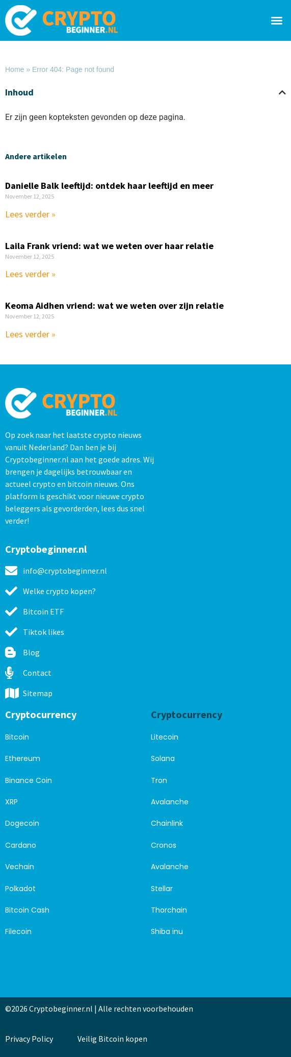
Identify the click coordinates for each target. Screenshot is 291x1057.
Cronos (163, 845)
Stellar (162, 888)
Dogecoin (22, 823)
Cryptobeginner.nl (46, 549)
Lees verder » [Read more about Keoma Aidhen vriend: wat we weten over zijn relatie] (30, 334)
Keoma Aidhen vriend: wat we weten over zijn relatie (114, 305)
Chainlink (167, 823)
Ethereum (22, 758)
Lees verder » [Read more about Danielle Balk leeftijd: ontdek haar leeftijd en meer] (30, 214)
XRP (11, 802)
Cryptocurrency (40, 714)
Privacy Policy (29, 1039)
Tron (159, 780)
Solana (163, 758)
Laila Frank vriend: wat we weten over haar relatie (109, 246)
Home (14, 69)
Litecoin (164, 737)
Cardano (20, 845)
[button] (277, 20)
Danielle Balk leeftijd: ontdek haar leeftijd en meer (109, 185)
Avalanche (170, 802)
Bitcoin (17, 737)
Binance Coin (28, 780)
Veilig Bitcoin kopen (113, 1039)
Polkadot (20, 888)
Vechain (19, 867)
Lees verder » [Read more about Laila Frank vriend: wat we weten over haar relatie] (30, 274)
